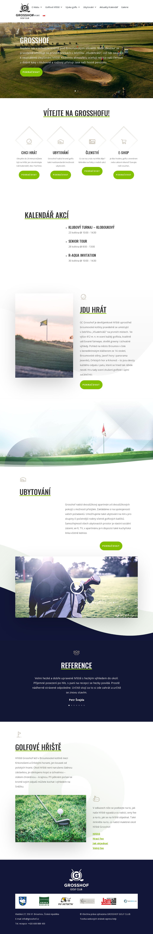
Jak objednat (100, 843)
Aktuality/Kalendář (109, 7)
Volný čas (98, 848)
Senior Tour (78, 241)
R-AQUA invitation (82, 255)
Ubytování (88, 7)
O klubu (35, 7)
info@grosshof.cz (30, 918)
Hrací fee (98, 838)
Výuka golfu (71, 7)
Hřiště (96, 834)
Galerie (124, 7)
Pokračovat (31, 72)
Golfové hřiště (52, 7)
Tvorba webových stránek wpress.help (98, 918)
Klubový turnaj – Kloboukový (91, 227)
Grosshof (34, 40)
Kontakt (36, 15)
